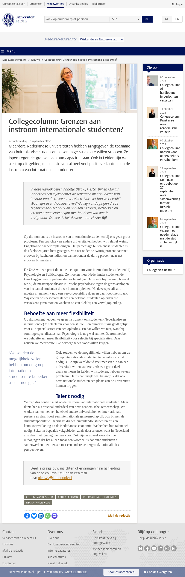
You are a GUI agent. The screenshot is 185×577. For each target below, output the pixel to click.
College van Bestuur (160, 270)
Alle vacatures (56, 557)
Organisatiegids (78, 4)
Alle (114, 19)
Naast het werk (57, 563)
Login (179, 4)
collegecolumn (68, 497)
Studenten (36, 4)
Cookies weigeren (159, 572)
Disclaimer (9, 563)
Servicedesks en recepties (19, 538)
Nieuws (35, 59)
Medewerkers (55, 4)
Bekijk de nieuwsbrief (152, 538)
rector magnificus (38, 502)
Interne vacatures (58, 551)
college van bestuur (39, 497)
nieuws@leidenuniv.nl (55, 478)
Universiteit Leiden (13, 4)
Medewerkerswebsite (14, 59)
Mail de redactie (119, 516)
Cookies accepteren (121, 572)
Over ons (53, 538)
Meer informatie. (76, 572)
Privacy (7, 557)
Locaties (7, 544)
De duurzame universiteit (63, 544)
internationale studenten (100, 497)
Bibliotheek (99, 4)
